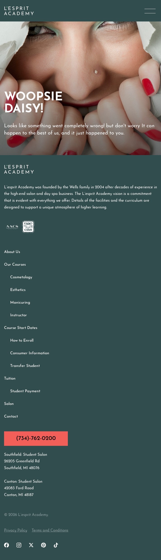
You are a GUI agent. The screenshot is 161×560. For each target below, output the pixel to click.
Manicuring (20, 303)
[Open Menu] (150, 11)
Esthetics (18, 290)
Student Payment (25, 391)
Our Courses (15, 265)
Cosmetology (21, 277)
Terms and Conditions (50, 530)
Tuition (10, 378)
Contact (11, 416)
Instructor (18, 315)
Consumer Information (29, 353)
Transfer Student (25, 366)
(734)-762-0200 (36, 438)
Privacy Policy (15, 530)
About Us (12, 252)
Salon (9, 404)
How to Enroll (21, 341)
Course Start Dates (20, 328)
